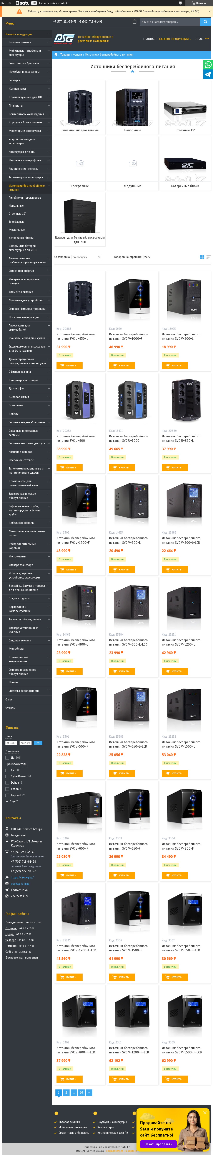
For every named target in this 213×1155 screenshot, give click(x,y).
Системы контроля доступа (27, 443)
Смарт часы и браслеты (24, 63)
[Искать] (205, 22)
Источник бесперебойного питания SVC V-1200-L (181, 642)
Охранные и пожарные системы (23, 433)
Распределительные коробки (22, 546)
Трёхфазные (16, 222)
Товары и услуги (71, 54)
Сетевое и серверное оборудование (22, 672)
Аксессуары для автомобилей (19, 327)
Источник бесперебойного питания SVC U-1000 (128, 438)
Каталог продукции (18, 34)
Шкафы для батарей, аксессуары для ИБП (23, 248)
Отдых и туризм (19, 598)
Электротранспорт (21, 565)
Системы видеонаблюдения (27, 422)
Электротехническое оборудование (22, 496)
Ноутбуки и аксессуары (24, 72)
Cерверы (14, 80)
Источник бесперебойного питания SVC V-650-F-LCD (181, 948)
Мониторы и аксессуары (25, 131)
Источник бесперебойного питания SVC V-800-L (76, 642)
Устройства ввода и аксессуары (22, 141)
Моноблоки (16, 649)
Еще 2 (14, 801)
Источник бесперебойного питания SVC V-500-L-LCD (181, 540)
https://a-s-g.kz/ (22, 877)
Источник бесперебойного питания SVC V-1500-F (128, 948)
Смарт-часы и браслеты (74, 1133)
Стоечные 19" (17, 214)
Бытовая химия (19, 397)
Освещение (16, 405)
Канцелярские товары (23, 380)
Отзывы (10, 708)
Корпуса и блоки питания (25, 122)
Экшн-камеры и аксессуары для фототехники (27, 349)
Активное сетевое (20, 452)
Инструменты (17, 556)
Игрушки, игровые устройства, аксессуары (24, 575)
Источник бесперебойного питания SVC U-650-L (76, 336)
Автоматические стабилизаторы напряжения (27, 260)
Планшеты (16, 105)
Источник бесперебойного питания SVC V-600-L (128, 540)
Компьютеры (17, 89)
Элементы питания (21, 292)
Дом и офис (16, 388)
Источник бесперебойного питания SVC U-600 (76, 438)
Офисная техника (20, 372)
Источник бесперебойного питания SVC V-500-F (76, 744)
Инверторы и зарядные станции (24, 281)
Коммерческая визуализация (18, 659)
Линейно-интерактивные (25, 197)
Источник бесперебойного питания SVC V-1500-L (181, 744)
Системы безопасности (24, 691)
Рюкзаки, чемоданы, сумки (27, 338)
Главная (149, 39)
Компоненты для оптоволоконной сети (23, 483)
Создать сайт (47, 3)
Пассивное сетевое (21, 460)
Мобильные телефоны (73, 1127)
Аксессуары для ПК (22, 152)
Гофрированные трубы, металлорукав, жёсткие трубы (24, 510)
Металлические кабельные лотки (27, 533)
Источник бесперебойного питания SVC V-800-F (181, 846)
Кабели (13, 414)
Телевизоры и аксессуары (26, 177)
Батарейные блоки (21, 238)
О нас (8, 699)
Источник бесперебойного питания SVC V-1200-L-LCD (76, 948)
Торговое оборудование (25, 619)
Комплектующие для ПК (25, 97)
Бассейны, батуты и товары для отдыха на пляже (27, 588)
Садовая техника (20, 640)
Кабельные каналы (21, 523)
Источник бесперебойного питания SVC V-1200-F (76, 540)
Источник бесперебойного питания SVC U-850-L (181, 438)
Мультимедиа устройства (26, 300)
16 (81, 1092)
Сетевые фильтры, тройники (27, 309)
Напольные (16, 206)
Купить (71, 365)
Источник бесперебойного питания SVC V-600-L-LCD (128, 642)
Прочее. (14, 682)
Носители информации (24, 317)
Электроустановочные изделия (23, 630)
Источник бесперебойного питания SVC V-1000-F (128, 336)
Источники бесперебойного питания (27, 188)
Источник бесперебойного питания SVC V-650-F (128, 846)
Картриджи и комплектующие (20, 609)
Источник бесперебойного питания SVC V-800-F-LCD (76, 1050)
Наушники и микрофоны (25, 160)
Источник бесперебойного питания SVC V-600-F (76, 846)
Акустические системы (23, 169)
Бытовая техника (20, 42)
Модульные (17, 230)
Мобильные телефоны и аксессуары (25, 53)
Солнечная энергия (21, 271)
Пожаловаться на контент (121, 1150)
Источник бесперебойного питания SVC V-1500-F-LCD (182, 1050)
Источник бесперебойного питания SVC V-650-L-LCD (128, 744)
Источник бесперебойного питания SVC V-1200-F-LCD (129, 1050)
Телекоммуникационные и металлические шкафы (26, 471)
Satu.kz (125, 1146)
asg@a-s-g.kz (20, 884)
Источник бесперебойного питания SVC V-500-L (181, 336)
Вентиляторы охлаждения (26, 114)
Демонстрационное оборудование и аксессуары (27, 361)
